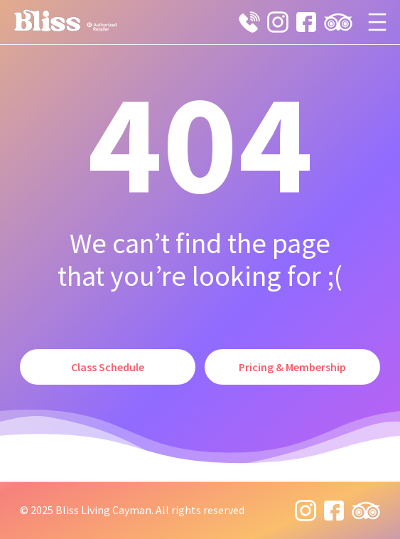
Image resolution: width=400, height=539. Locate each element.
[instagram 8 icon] (277, 22)
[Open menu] (377, 22)
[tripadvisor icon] (338, 22)
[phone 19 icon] (249, 22)
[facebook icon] (306, 22)
